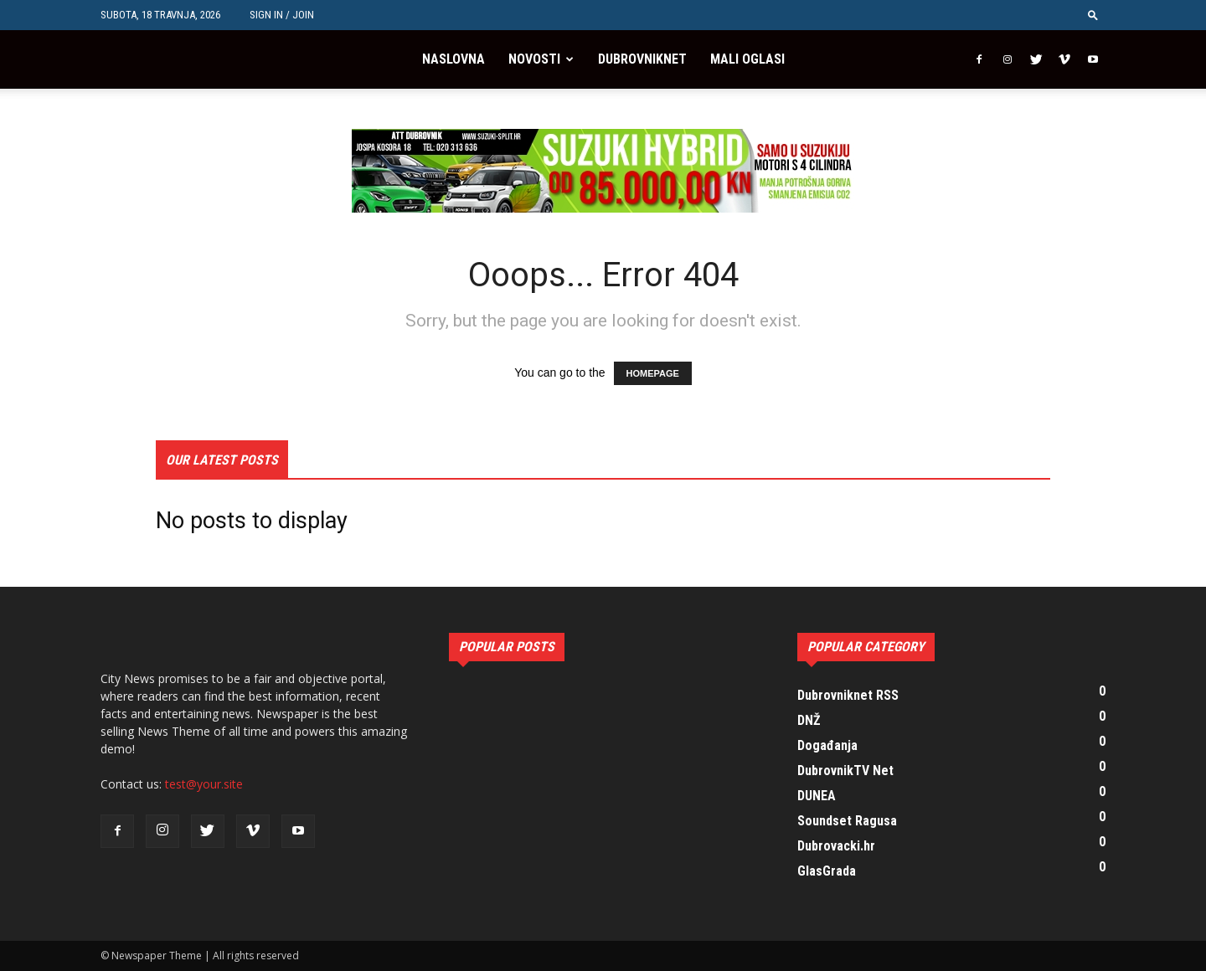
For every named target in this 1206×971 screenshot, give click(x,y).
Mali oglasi (747, 59)
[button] (1093, 14)
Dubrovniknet (642, 59)
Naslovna (453, 59)
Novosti (534, 59)
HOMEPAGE (652, 373)
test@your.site (204, 784)
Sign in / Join (282, 14)
